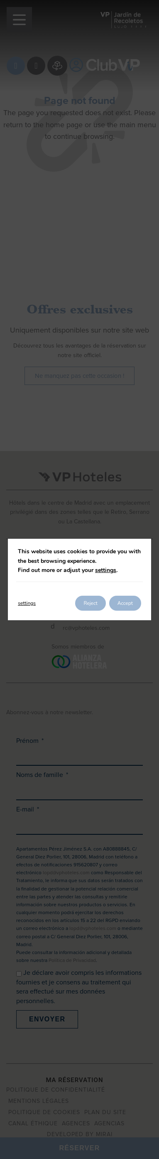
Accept (125, 603)
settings (105, 570)
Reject (90, 603)
